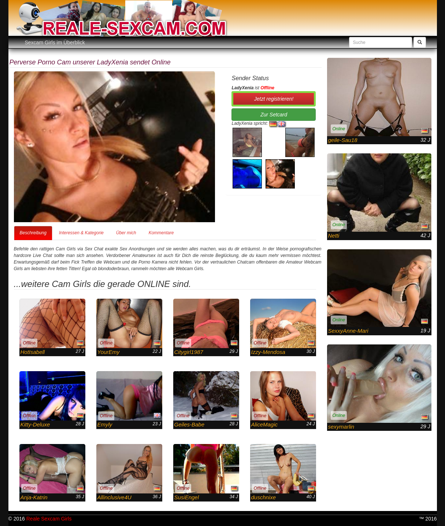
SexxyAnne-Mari (348, 331)
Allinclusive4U (114, 497)
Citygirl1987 (188, 352)
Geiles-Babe (189, 424)
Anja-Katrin (34, 497)
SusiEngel (186, 497)
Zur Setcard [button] (273, 114)
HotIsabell (33, 352)
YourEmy (108, 352)
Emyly (104, 424)
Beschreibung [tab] (33, 232)
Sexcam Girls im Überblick (55, 42)
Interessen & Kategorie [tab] (81, 232)
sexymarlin (341, 427)
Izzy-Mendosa (268, 352)
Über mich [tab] (126, 232)
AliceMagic (264, 424)
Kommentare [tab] (161, 232)
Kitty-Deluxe (35, 424)
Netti (334, 235)
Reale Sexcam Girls (49, 519)
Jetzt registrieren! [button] (273, 99)
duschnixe (263, 497)
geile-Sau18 (342, 140)
